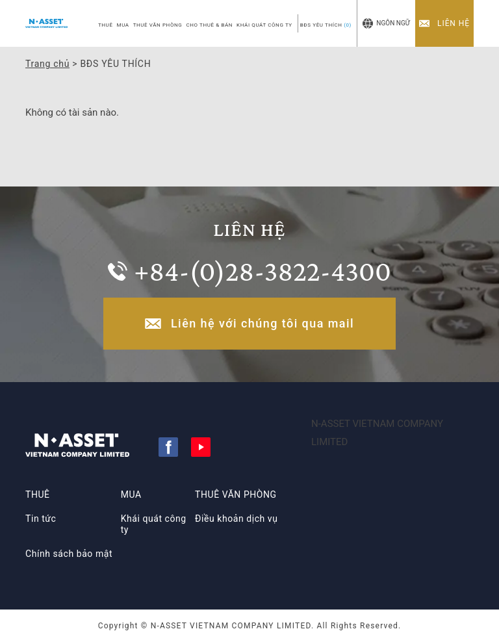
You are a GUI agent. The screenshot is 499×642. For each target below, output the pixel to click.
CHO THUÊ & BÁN (209, 25)
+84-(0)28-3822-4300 (262, 271)
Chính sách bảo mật (68, 553)
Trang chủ (47, 63)
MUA (123, 25)
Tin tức (40, 518)
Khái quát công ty (153, 524)
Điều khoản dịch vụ (236, 518)
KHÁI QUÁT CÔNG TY (264, 25)
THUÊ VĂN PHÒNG (158, 25)
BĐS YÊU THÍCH (326, 25)
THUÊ (105, 25)
